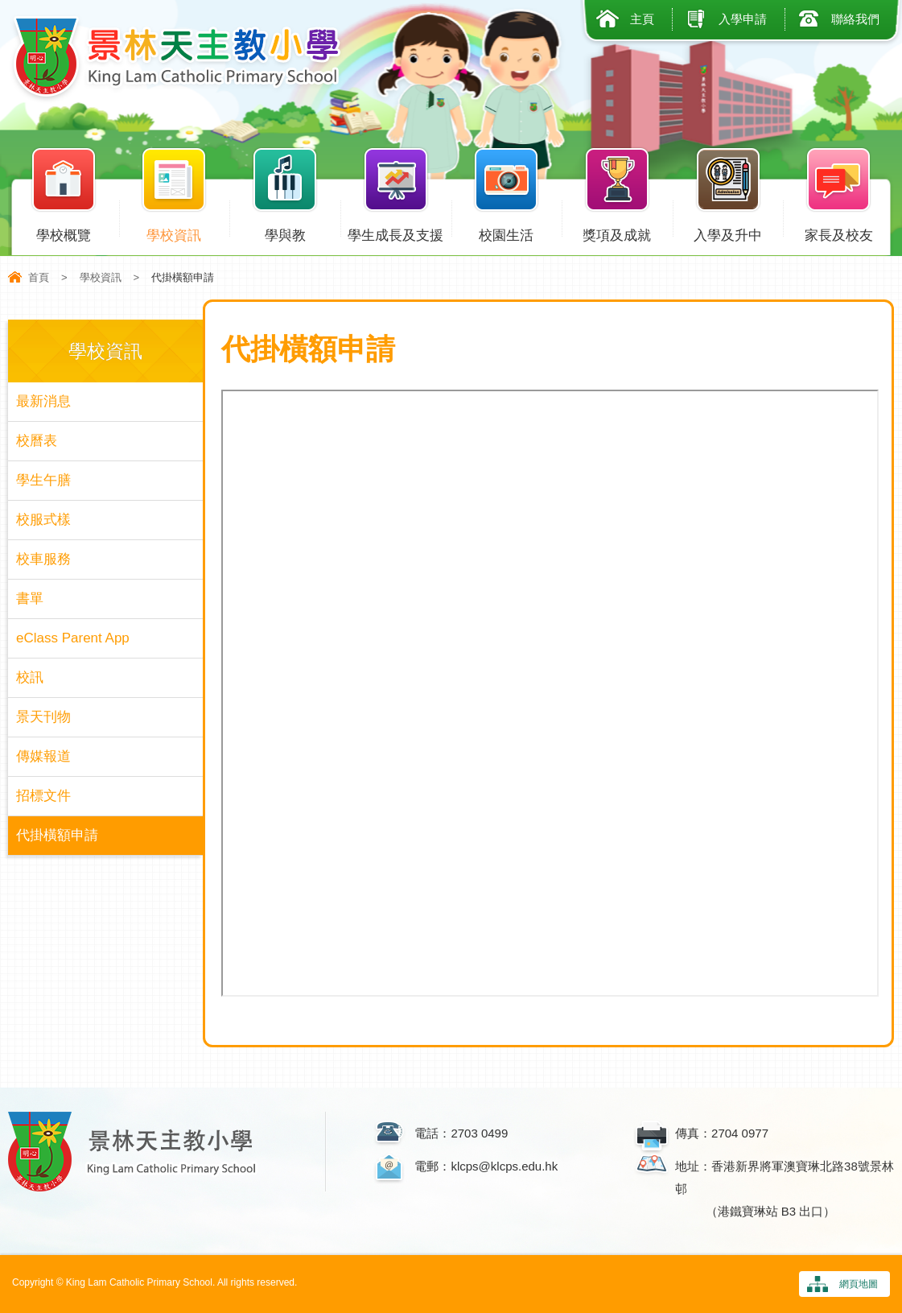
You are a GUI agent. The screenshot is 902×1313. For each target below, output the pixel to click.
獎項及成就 (617, 232)
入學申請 (743, 19)
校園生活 (506, 232)
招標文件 (43, 795)
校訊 (29, 677)
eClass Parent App (73, 638)
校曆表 (36, 440)
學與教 (284, 232)
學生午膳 (43, 480)
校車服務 (43, 559)
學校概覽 (63, 232)
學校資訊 (174, 232)
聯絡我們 (855, 19)
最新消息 (43, 401)
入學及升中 (728, 232)
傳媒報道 (43, 756)
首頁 (38, 277)
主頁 (642, 19)
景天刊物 (43, 717)
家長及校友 (838, 232)
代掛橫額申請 (57, 835)
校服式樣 (43, 519)
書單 (29, 598)
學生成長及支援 (395, 232)
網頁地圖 (858, 1284)
